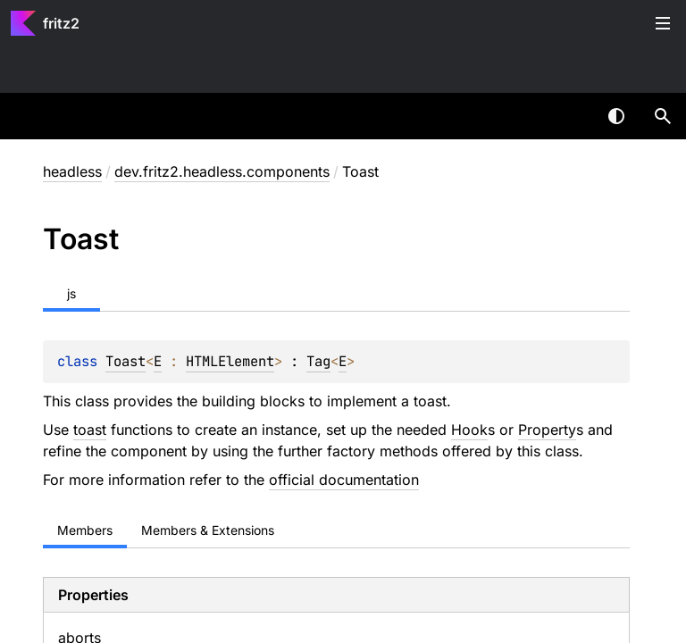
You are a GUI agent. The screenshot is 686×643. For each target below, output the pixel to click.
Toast (125, 361)
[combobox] (570, 116)
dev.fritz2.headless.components (222, 171)
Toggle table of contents (663, 23)
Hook (469, 429)
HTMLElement (230, 361)
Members (85, 530)
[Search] (663, 116)
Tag (318, 361)
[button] (663, 116)
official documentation (344, 480)
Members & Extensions (207, 530)
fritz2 (61, 23)
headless (72, 171)
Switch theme (616, 116)
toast (89, 429)
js (71, 293)
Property (547, 429)
